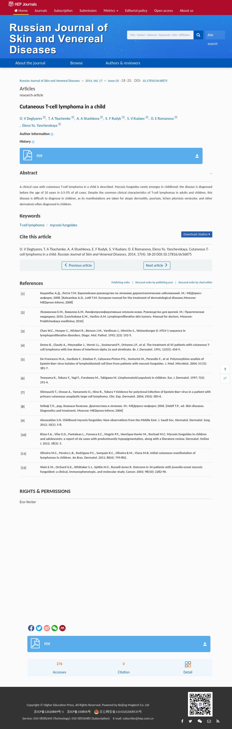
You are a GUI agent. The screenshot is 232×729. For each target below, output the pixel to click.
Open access (163, 10)
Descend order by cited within (195, 282)
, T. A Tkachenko (58, 118)
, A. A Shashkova (87, 118)
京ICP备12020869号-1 (49, 712)
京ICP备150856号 (79, 712)
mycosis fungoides (63, 225)
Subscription (63, 10)
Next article (157, 265)
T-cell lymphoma (32, 225)
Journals (41, 10)
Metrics (111, 10)
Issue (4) (113, 81)
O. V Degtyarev (31, 118)
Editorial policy (136, 10)
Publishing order (120, 282)
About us (186, 10)
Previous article (78, 265)
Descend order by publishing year (154, 282)
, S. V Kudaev (135, 118)
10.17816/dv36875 (155, 81)
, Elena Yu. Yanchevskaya (39, 125)
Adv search (212, 36)
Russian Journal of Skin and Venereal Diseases (50, 81)
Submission (88, 10)
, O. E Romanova (161, 118)
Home (21, 10)
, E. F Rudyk (112, 118)
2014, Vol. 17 (93, 81)
